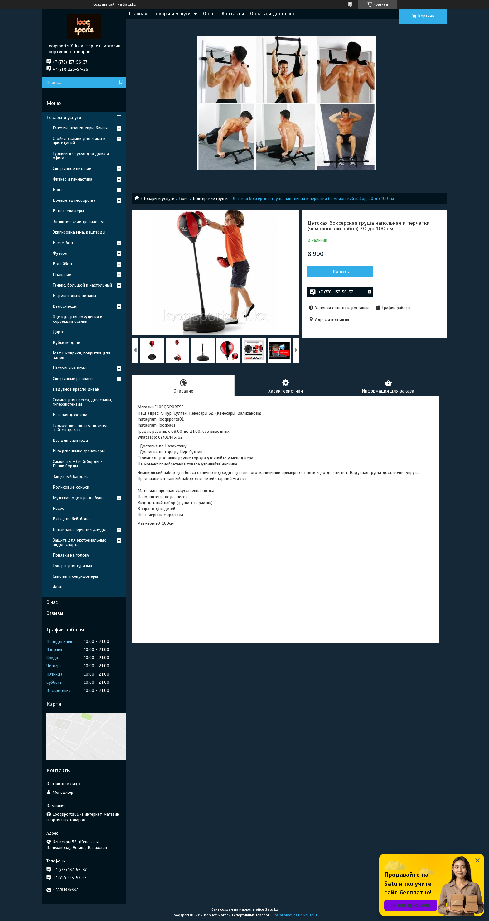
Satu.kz (271, 909)
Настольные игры (69, 368)
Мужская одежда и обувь (78, 497)
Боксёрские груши (210, 198)
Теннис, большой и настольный (82, 285)
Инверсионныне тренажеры (79, 451)
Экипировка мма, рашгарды (79, 232)
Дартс (58, 332)
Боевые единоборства (74, 200)
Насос (58, 508)
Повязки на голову (71, 555)
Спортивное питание (72, 168)
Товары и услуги (172, 14)
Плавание (62, 274)
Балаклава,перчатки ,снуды (79, 529)
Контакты (233, 14)
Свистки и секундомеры (75, 576)
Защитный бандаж (70, 476)
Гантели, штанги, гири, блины (80, 128)
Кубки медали (66, 342)
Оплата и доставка (272, 14)
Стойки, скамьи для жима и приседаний (79, 141)
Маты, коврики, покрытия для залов (81, 355)
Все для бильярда (70, 440)
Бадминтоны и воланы (74, 295)
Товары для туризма (72, 565)
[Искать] (120, 82)
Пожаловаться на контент (295, 915)
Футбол (60, 253)
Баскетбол (63, 242)
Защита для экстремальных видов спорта (79, 542)
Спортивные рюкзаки (73, 378)
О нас (209, 14)
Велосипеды (65, 306)
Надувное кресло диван (76, 389)
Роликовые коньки (71, 487)
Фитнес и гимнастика (72, 179)
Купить (341, 272)
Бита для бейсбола (71, 519)
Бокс (183, 198)
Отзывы (54, 613)
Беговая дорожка (70, 414)
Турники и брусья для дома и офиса (81, 156)
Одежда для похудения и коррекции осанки (77, 319)
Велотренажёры (68, 211)
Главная (138, 14)
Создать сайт (104, 4)
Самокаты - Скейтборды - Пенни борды (78, 464)
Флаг (57, 587)
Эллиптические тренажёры (78, 221)
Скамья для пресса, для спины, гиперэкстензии (82, 402)
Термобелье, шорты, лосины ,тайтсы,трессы (80, 427)
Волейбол (62, 264)
